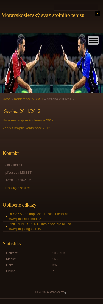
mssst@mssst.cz (17, 188)
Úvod (6, 99)
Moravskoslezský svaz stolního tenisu (43, 15)
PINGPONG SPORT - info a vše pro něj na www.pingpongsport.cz (40, 226)
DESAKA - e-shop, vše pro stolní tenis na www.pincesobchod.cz (39, 216)
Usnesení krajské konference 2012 (28, 120)
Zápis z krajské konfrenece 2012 (26, 128)
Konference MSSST (28, 99)
